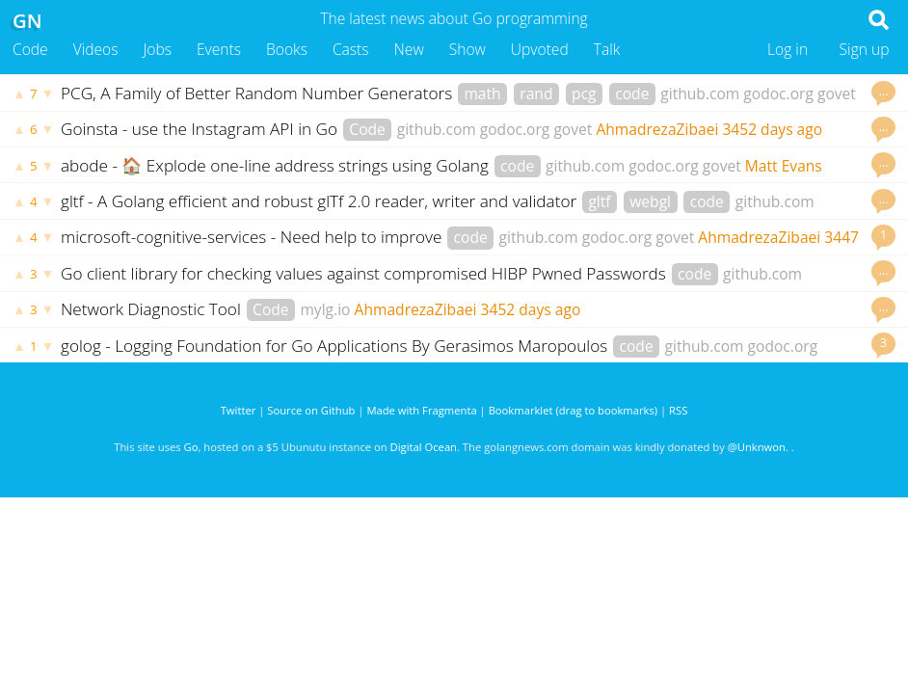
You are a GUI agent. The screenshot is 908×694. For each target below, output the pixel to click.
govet (836, 93)
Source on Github (311, 410)
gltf (599, 201)
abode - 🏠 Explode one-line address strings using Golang (277, 165)
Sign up (865, 49)
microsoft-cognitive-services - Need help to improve (253, 237)
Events (219, 49)
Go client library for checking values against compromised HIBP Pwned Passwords (365, 273)
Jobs (157, 49)
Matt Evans (783, 165)
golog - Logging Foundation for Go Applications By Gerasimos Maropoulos (336, 345)
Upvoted (540, 49)
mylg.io (325, 309)
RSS (678, 410)
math (482, 93)
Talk (607, 49)
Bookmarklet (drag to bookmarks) (573, 410)
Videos (96, 49)
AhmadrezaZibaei (657, 129)
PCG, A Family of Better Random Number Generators (259, 93)
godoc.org (778, 93)
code (632, 93)
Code (30, 49)
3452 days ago (772, 129)
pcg (584, 93)
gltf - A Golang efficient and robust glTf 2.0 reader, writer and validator (321, 201)
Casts (351, 49)
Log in (787, 49)
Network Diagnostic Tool (153, 309)
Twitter (238, 410)
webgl (650, 201)
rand (536, 93)
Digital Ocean (423, 447)
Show (467, 49)
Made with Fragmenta (421, 410)
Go (191, 447)
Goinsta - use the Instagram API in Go (201, 129)
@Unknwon (757, 447)
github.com (699, 93)
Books (286, 49)
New (409, 49)
